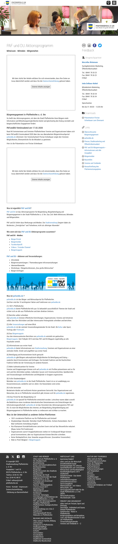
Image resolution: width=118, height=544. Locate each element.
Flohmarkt (20, 330)
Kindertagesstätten (40, 529)
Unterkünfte (91, 483)
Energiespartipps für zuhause (71, 466)
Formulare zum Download (42, 481)
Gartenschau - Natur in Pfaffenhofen (68, 513)
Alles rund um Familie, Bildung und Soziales (44, 522)
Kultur (60, 327)
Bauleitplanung (38, 463)
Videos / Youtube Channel (20, 247)
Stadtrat (36, 507)
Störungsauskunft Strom (42, 513)
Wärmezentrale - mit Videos (70, 486)
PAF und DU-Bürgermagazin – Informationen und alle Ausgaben (95, 150)
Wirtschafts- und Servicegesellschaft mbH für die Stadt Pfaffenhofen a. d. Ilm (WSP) (72, 491)
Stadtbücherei (38, 537)
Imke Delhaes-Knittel (90, 83)
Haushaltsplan (38, 483)
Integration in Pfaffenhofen (43, 525)
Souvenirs (91, 475)
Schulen (36, 531)
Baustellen (88, 160)
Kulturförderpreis (93, 467)
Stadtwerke (64, 474)
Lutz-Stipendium (93, 471)
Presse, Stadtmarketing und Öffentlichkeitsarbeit (94, 142)
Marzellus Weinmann (90, 62)
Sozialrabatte (38, 535)
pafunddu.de (11, 137)
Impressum (23, 487)
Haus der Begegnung (95, 463)
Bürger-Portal (16, 239)
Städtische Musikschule (42, 541)
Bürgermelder (16, 242)
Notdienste (37, 493)
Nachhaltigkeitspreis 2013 (70, 472)
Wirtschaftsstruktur (67, 496)
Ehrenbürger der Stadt (41, 475)
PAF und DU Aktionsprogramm (44, 501)
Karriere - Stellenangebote (42, 485)
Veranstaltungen (18, 324)
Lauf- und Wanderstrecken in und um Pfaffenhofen (72, 519)
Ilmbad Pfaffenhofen (67, 510)
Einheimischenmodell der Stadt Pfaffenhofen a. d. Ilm (44, 478)
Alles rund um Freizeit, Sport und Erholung (72, 505)
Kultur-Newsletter (93, 465)
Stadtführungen (93, 477)
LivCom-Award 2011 (40, 487)
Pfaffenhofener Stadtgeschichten (45, 505)
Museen (90, 473)
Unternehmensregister (68, 480)
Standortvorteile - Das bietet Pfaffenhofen (70, 477)
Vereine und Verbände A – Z (70, 524)
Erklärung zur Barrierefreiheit (17, 492)
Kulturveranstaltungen (95, 469)
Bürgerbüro (37, 469)
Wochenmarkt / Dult (67, 498)
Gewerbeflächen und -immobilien (72, 468)
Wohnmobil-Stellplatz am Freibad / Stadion (99, 486)
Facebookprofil (16, 244)
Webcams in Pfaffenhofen (42, 515)
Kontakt (15, 487)
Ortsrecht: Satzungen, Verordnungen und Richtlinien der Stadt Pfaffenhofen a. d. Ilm (45, 497)
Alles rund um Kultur (94, 459)
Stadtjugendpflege (40, 527)
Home (8, 487)
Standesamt (37, 511)
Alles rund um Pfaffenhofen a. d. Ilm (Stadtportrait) (45, 460)
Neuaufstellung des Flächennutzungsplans (92, 167)
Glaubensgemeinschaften (96, 461)
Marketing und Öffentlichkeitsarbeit (40, 490)
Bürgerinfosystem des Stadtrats (45, 471)
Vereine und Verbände (92, 163)
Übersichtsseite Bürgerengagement (91, 133)
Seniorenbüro (38, 533)
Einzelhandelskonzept (68, 464)
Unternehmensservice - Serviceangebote (68, 483)
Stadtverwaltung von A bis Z (43, 509)
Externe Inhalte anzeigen (41, 87)
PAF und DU (26, 208)
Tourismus (91, 481)
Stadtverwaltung (51, 222)
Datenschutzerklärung (51, 81)
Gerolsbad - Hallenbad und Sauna (72, 508)
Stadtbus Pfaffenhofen (41, 503)
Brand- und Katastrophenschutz (44, 465)
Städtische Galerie (94, 479)
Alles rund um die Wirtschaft (70, 462)
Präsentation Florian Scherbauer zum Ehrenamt (94, 119)
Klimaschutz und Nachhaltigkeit (72, 470)
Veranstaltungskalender (69, 522)
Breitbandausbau (39, 467)
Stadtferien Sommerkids (42, 539)
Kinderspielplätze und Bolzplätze (72, 516)
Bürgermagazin (16, 250)
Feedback (88, 50)
